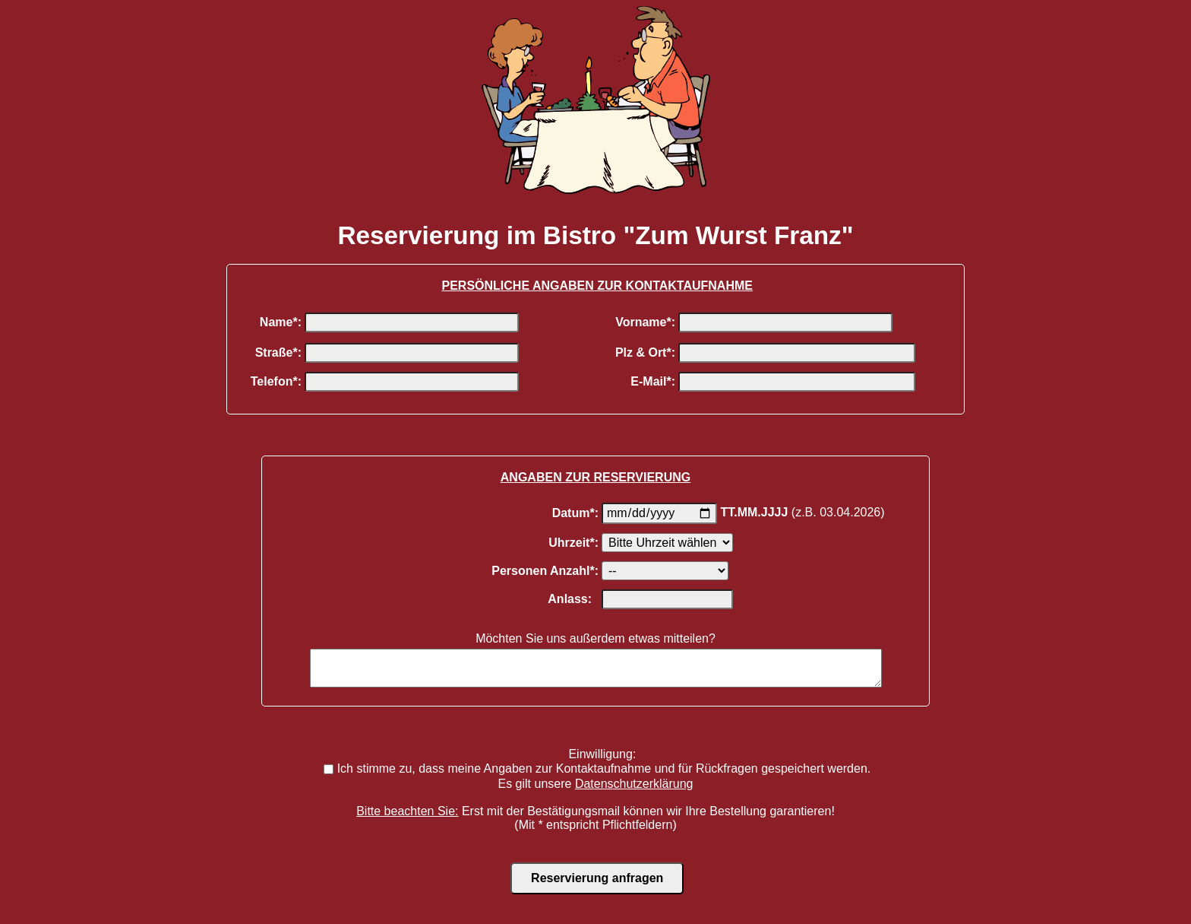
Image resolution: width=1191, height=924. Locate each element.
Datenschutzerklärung (634, 790)
